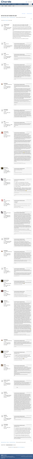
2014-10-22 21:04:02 (29, 415)
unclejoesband (6, 131)
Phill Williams (6, 83)
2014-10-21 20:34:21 (29, 238)
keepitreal (5, 392)
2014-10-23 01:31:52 (29, 424)
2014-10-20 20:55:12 (16, 109)
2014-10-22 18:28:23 (29, 380)
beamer (5, 178)
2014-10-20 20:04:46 (29, 83)
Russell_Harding (6, 280)
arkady (5, 364)
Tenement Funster (6, 24)
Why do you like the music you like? (9, 15)
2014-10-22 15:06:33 (29, 351)
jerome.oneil (6, 167)
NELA (4, 121)
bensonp (5, 290)
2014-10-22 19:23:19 (29, 392)
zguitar (5, 267)
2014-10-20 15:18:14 (29, 24)
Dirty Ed (5, 63)
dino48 (5, 53)
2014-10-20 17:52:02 (29, 53)
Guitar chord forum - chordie (5, 17)
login (4, 20)
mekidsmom (5, 300)
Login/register (30, 1)
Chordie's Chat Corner (12, 17)
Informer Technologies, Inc (21, 447)
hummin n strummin (7, 380)
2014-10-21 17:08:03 (29, 199)
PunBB (12, 447)
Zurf (4, 199)
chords (31, 456)
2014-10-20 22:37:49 (29, 121)
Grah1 (5, 42)
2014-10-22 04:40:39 (29, 280)
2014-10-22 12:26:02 (29, 290)
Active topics (23, 13)
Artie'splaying (6, 109)
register (7, 20)
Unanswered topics (29, 13)
